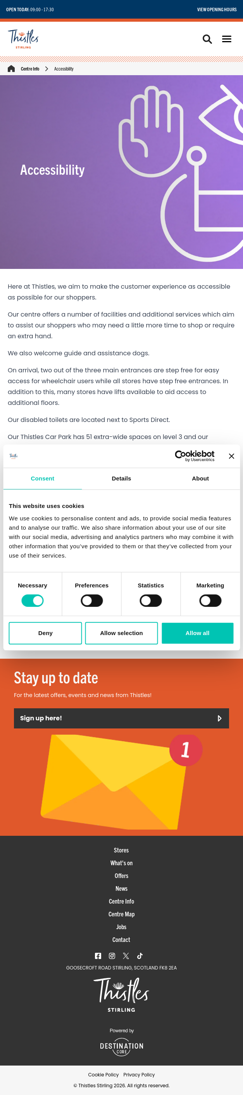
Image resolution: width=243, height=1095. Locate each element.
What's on (121, 862)
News (121, 888)
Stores (121, 850)
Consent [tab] (42, 478)
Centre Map (121, 914)
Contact (121, 939)
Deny (45, 633)
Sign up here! (121, 718)
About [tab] (200, 478)
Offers (121, 875)
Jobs (121, 926)
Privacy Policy (139, 1074)
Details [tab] (121, 478)
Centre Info (30, 68)
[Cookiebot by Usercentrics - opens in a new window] (180, 456)
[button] (226, 39)
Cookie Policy (103, 1074)
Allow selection (121, 633)
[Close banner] (231, 456)
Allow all (198, 633)
